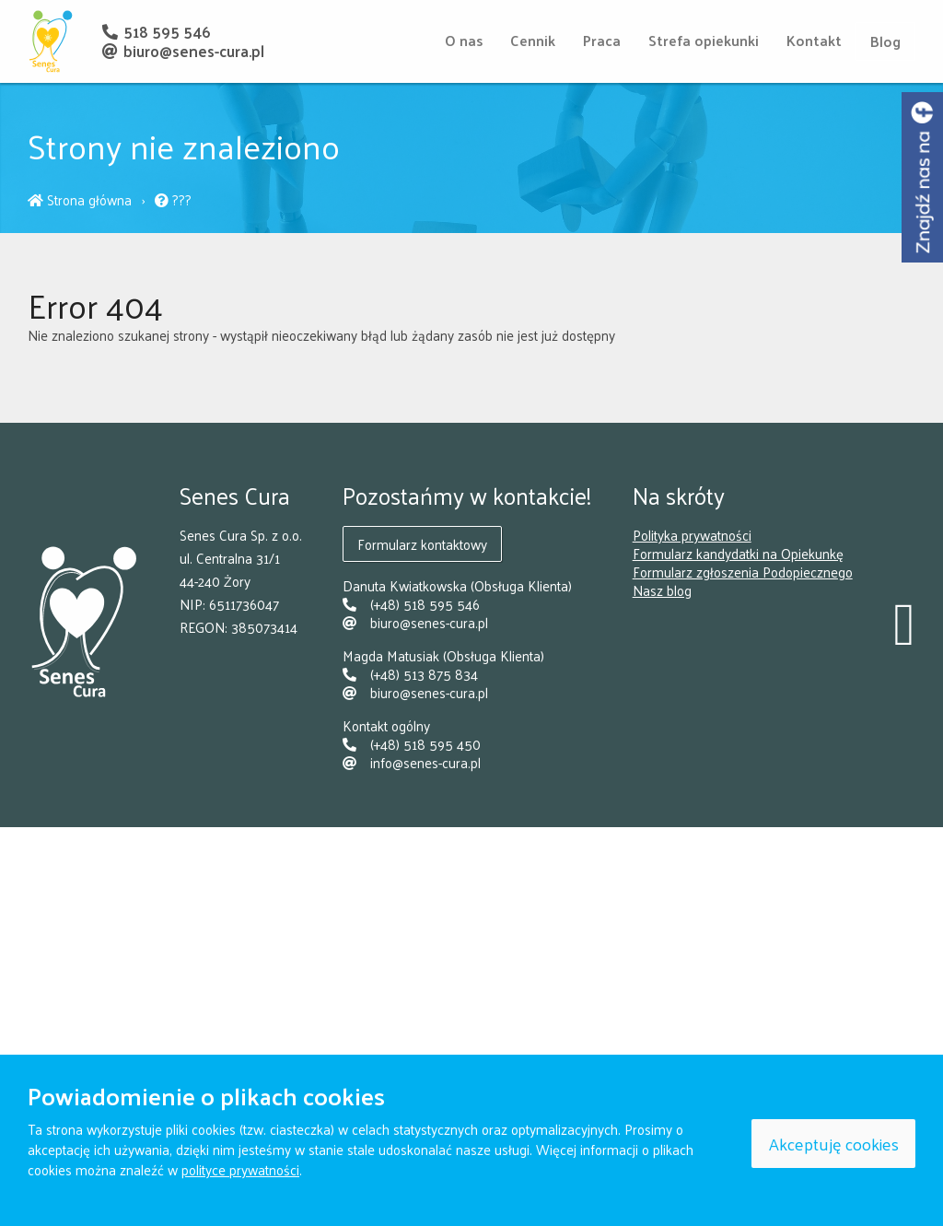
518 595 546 (155, 31)
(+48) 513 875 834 (410, 673)
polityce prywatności (240, 1169)
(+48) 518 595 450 (412, 743)
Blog (885, 41)
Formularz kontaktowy (422, 543)
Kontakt (814, 40)
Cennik (532, 40)
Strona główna (81, 199)
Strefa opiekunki (703, 40)
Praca (602, 40)
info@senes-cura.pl (412, 762)
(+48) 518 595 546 (411, 603)
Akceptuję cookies (834, 1143)
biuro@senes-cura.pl (182, 50)
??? (173, 199)
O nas (464, 40)
